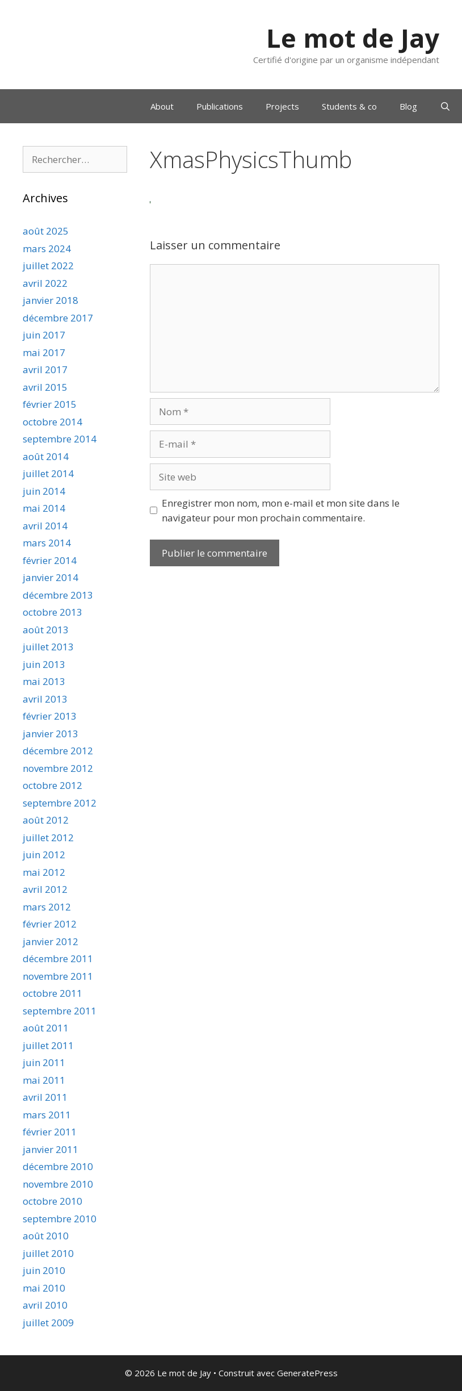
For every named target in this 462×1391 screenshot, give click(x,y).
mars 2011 (47, 1114)
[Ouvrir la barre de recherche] (445, 106)
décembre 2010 (58, 1166)
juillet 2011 (48, 1045)
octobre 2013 (52, 612)
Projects (282, 106)
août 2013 (46, 629)
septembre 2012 (59, 802)
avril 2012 (45, 889)
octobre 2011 (52, 993)
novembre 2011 (58, 976)
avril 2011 (45, 1097)
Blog (408, 106)
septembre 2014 (59, 438)
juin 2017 (44, 334)
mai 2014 (44, 508)
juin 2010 (44, 1270)
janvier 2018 (50, 300)
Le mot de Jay (352, 37)
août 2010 (46, 1235)
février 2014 (50, 560)
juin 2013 (44, 664)
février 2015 (50, 404)
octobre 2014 (52, 421)
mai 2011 (44, 1080)
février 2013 (50, 715)
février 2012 (50, 923)
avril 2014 (45, 525)
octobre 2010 (52, 1201)
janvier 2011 (50, 1149)
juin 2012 (44, 854)
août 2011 (46, 1027)
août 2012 (46, 819)
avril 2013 (45, 698)
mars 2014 (47, 542)
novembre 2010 (58, 1184)
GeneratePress (307, 1373)
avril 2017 (45, 369)
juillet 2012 (48, 837)
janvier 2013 (50, 733)
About (162, 106)
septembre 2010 (59, 1218)
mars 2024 (47, 248)
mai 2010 (44, 1287)
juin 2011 (44, 1062)
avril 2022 (45, 283)
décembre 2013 (58, 594)
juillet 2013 (48, 646)
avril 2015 (45, 387)
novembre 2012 (58, 768)
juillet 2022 (48, 265)
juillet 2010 (48, 1253)
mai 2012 (44, 872)
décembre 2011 (58, 958)
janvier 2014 (50, 577)
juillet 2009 (48, 1322)
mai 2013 (44, 681)
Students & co (349, 106)
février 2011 (50, 1131)
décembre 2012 (58, 750)
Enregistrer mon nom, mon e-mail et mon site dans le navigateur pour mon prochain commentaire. (281, 510)
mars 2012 (47, 906)
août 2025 (46, 230)
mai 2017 (44, 352)
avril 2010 (45, 1304)
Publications (219, 106)
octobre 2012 (52, 785)
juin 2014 (44, 491)
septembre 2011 (59, 1010)
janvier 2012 (50, 941)
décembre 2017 (58, 317)
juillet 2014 (48, 473)
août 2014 (46, 456)
